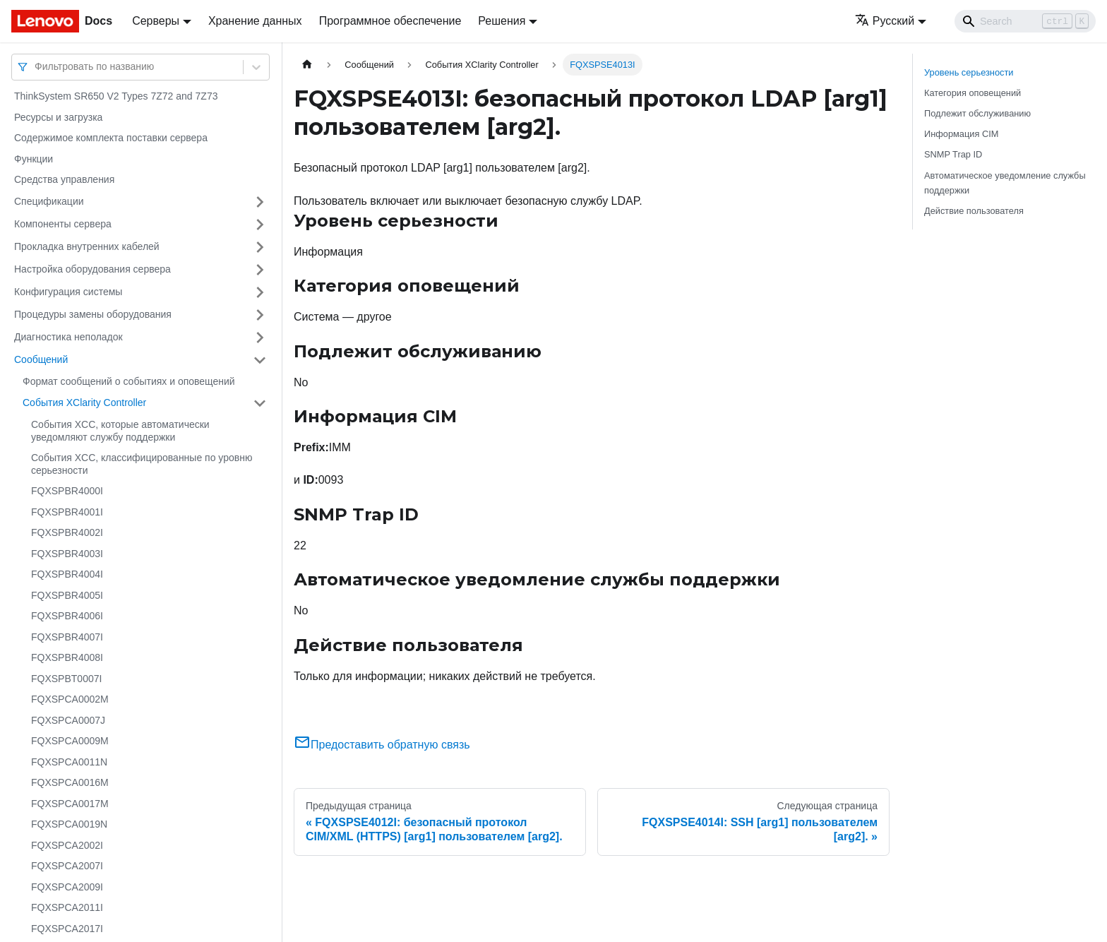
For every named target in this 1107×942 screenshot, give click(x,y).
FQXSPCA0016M (70, 782)
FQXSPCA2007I (67, 865)
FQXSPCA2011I (67, 907)
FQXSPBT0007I (66, 678)
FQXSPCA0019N (69, 824)
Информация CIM (961, 134)
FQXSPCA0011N (69, 762)
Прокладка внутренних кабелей (87, 246)
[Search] (1025, 21)
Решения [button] (501, 21)
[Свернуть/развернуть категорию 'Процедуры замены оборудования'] (259, 315)
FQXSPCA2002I (67, 845)
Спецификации (49, 201)
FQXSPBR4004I (67, 574)
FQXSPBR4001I (67, 512)
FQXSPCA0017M (70, 803)
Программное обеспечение (390, 21)
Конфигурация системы (68, 291)
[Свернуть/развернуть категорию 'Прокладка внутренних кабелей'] (259, 247)
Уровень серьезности (968, 72)
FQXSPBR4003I (67, 553)
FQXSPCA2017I (67, 928)
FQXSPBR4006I (67, 615)
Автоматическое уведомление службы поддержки (1005, 183)
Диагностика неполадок (68, 336)
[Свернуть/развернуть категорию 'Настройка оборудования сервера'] (259, 269)
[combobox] (36, 67)
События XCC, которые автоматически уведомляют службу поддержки (120, 431)
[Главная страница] (307, 65)
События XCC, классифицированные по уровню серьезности (141, 464)
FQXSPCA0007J (68, 720)
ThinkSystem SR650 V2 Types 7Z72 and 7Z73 (115, 96)
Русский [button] (884, 21)
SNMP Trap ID (953, 154)
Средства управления (64, 179)
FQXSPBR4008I (67, 657)
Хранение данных (255, 21)
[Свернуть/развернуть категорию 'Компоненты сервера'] (259, 224)
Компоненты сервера (63, 223)
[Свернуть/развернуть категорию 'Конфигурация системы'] (259, 292)
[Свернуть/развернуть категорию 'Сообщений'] (259, 360)
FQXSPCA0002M (70, 699)
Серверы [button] (155, 21)
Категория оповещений (972, 93)
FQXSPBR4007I (67, 637)
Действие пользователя (974, 210)
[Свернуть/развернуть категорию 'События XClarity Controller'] (259, 403)
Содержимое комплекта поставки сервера (111, 137)
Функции (33, 159)
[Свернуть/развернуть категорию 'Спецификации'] (259, 202)
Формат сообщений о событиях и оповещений (129, 381)
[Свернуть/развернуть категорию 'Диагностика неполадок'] (259, 337)
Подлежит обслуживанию (977, 113)
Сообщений (41, 359)
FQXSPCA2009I (67, 887)
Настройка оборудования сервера (92, 269)
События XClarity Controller (84, 402)
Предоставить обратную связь (382, 745)
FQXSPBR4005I (67, 595)
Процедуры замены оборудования (93, 314)
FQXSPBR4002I (67, 532)
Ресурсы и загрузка (58, 117)
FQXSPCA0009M (70, 740)
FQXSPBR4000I (67, 490)
